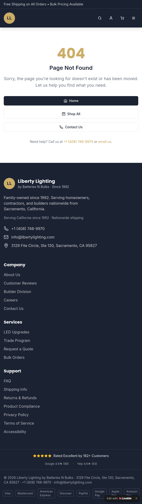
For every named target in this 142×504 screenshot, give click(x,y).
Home (71, 101)
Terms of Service (19, 423)
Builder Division (17, 291)
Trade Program (17, 340)
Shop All (71, 114)
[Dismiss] (136, 498)
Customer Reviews (20, 283)
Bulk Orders (14, 357)
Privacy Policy (16, 414)
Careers (11, 300)
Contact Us (70, 127)
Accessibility (15, 431)
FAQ (7, 381)
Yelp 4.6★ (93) (87, 463)
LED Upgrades (16, 332)
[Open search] (99, 18)
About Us (12, 274)
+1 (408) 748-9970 (78, 142)
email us (104, 142)
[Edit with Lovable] (119, 498)
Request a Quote (18, 349)
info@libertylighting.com (73, 482)
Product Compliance (22, 406)
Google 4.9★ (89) (57, 463)
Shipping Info (15, 389)
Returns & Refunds (20, 397)
